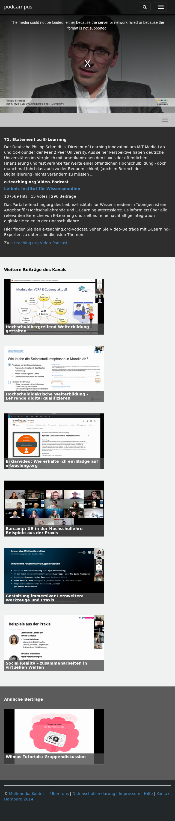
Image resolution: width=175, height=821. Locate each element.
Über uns (59, 793)
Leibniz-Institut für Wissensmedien (42, 189)
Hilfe (148, 793)
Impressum (129, 793)
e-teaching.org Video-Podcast (38, 243)
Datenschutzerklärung (93, 793)
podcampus (18, 7)
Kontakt (163, 793)
